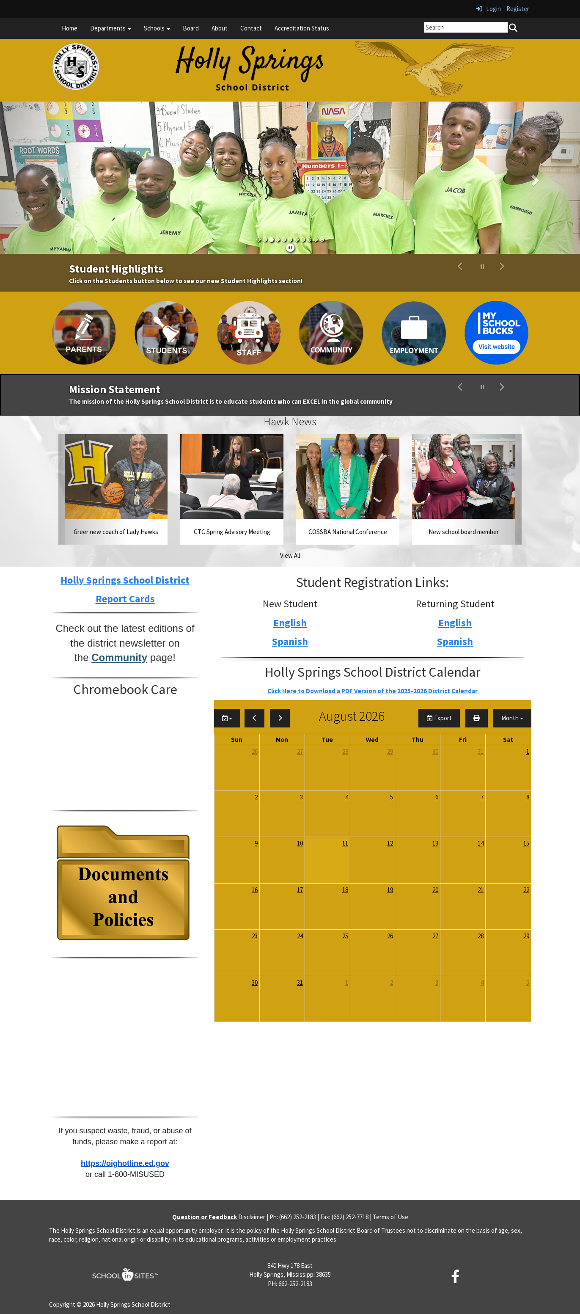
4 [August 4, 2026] (346, 797)
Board (191, 28)
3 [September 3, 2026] (436, 982)
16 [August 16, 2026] (255, 890)
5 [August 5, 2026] (391, 797)
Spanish (290, 641)
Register (517, 9)
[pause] (290, 247)
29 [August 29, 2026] (526, 936)
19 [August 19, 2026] (390, 890)
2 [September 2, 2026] (391, 982)
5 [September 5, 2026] (527, 982)
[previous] (254, 718)
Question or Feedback (205, 1217)
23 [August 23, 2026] (255, 936)
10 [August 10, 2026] (300, 843)
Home (69, 28)
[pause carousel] (482, 266)
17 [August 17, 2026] (300, 890)
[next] (280, 718)
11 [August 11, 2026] (345, 843)
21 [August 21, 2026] (481, 890)
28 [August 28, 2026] (481, 936)
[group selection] (227, 718)
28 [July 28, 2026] (345, 751)
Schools (157, 28)
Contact (251, 28)
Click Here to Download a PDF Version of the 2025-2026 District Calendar (372, 691)
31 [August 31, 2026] (300, 982)
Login (488, 9)
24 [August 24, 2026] (300, 936)
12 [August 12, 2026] (390, 843)
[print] (476, 718)
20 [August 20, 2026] (435, 890)
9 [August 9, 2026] (256, 843)
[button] (43, 178)
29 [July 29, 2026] (390, 751)
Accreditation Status (302, 28)
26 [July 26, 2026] (255, 751)
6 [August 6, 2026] (436, 797)
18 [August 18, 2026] (345, 890)
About (220, 28)
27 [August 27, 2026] (435, 936)
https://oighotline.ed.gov (125, 1163)
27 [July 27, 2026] (300, 751)
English (290, 622)
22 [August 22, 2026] (526, 890)
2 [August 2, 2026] (256, 797)
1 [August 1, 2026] (527, 751)
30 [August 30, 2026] (255, 982)
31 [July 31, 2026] (481, 751)
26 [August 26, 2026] (390, 936)
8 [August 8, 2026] (527, 797)
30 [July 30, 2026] (435, 751)
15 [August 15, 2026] (526, 843)
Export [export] (439, 718)
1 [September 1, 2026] (346, 982)
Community (119, 657)
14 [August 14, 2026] (481, 843)
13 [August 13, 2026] (435, 843)
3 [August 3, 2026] (301, 797)
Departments (110, 28)
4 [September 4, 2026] (482, 982)
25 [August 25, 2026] (345, 936)
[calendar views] (512, 718)
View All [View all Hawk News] (290, 555)
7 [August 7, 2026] (482, 797)
